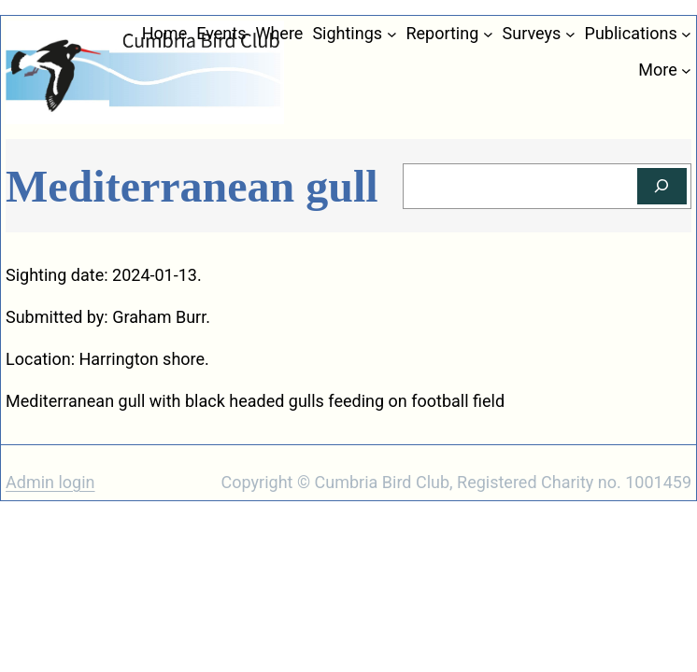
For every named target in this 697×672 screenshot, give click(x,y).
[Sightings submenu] (392, 34)
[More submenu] (686, 70)
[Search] (662, 186)
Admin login (50, 482)
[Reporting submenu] (488, 34)
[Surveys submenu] (570, 34)
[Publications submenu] (686, 34)
